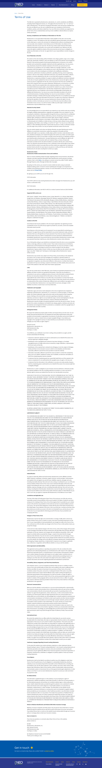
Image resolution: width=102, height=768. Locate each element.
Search (86, 1)
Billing (72, 5)
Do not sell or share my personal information (70, 764)
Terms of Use (85, 762)
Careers (62, 762)
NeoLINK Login (68, 1)
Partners (46, 5)
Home (33, 5)
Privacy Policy (38, 170)
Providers (39, 5)
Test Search (81, 5)
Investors (74, 1)
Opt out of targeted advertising (58, 764)
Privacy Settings (48, 764)
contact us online (49, 751)
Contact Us (80, 1)
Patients (53, 5)
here (40, 160)
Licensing (78, 762)
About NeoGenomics (63, 5)
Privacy (73, 762)
